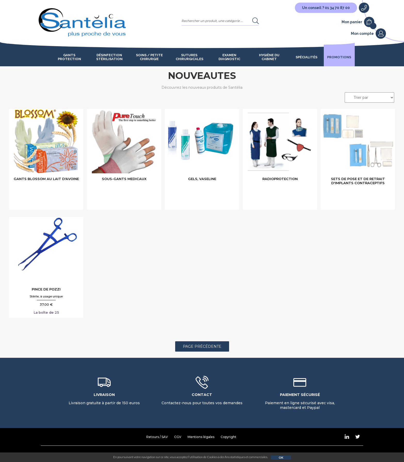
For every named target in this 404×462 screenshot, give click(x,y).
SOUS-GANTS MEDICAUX (124, 179)
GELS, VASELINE (202, 179)
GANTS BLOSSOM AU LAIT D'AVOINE (46, 179)
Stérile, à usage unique (46, 296)
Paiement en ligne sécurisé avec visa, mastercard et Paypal (300, 401)
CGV (177, 437)
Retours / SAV (157, 437)
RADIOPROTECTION (280, 179)
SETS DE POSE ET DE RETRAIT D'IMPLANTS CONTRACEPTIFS (358, 181)
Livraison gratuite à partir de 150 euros (104, 398)
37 (46, 304)
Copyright (228, 437)
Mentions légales (201, 437)
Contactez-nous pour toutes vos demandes (202, 398)
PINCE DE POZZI (46, 289)
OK (281, 457)
